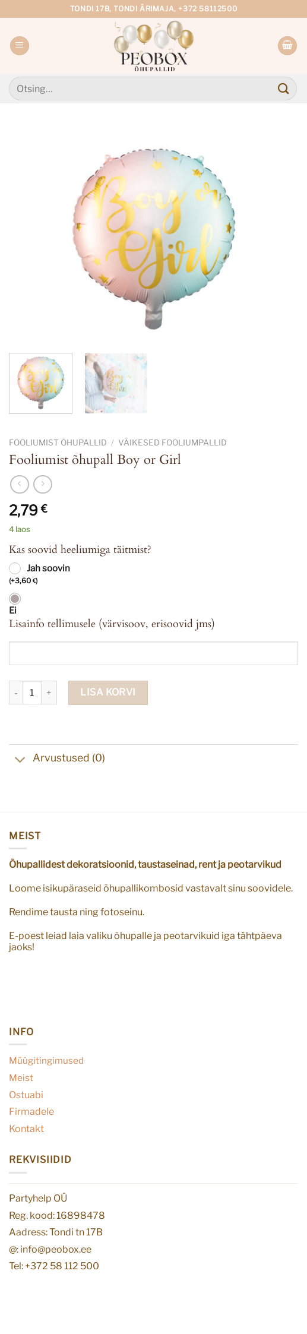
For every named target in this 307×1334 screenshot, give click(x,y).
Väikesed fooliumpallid (172, 442)
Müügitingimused (46, 1060)
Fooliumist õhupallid (58, 442)
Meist (21, 1077)
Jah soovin (39, 575)
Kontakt (26, 1128)
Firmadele (31, 1111)
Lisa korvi (108, 692)
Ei (13, 610)
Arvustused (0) (57, 759)
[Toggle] (20, 761)
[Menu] (19, 46)
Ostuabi (26, 1095)
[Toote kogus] (32, 692)
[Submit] (284, 88)
